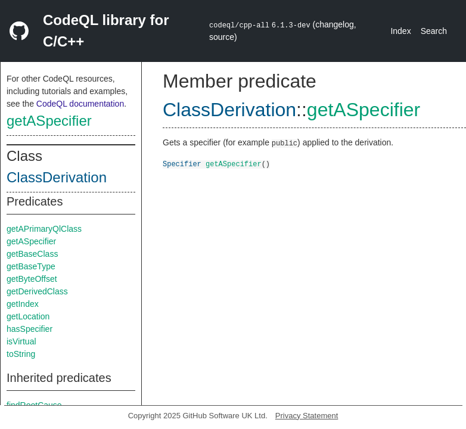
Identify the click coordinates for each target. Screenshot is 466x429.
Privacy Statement (306, 415)
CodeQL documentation (80, 103)
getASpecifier (49, 121)
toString (21, 354)
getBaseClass (32, 254)
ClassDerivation (57, 177)
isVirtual (21, 341)
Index (400, 31)
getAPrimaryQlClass (44, 229)
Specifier (182, 163)
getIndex (23, 304)
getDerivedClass (37, 291)
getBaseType (31, 266)
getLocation (28, 316)
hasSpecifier (29, 329)
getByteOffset (32, 279)
